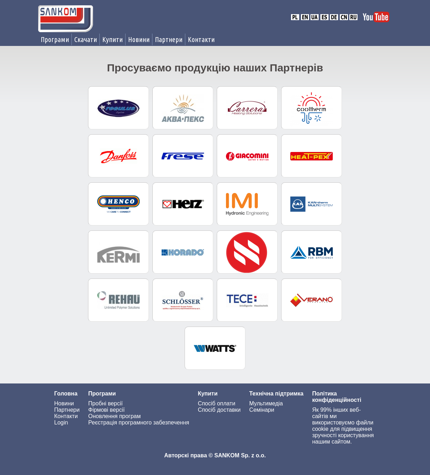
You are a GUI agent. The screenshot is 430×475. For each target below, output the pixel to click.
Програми (55, 39)
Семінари (261, 410)
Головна (65, 394)
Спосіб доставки (219, 410)
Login (61, 423)
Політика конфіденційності (336, 397)
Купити (112, 39)
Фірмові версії (106, 410)
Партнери (168, 39)
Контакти (201, 39)
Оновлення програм (114, 416)
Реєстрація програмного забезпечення (138, 423)
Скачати (85, 39)
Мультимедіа (266, 403)
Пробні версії (105, 403)
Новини (139, 39)
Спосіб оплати (216, 403)
